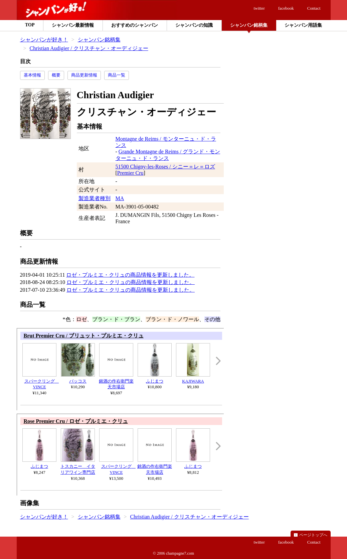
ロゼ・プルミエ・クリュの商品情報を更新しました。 (130, 275)
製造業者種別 (94, 198)
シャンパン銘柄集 (99, 39)
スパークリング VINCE (40, 381)
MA (120, 198)
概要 (56, 75)
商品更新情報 (84, 75)
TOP (30, 24)
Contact (314, 8)
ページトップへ (313, 535)
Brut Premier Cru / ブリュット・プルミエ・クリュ (84, 335)
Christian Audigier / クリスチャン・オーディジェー (89, 48)
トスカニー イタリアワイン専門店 (77, 466)
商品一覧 (116, 75)
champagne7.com (180, 553)
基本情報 (32, 75)
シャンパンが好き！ (44, 39)
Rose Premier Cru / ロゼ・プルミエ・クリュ (76, 421)
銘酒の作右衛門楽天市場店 (116, 381)
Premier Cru (130, 173)
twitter (259, 8)
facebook (286, 8)
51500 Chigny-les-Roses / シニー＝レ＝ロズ (165, 166)
